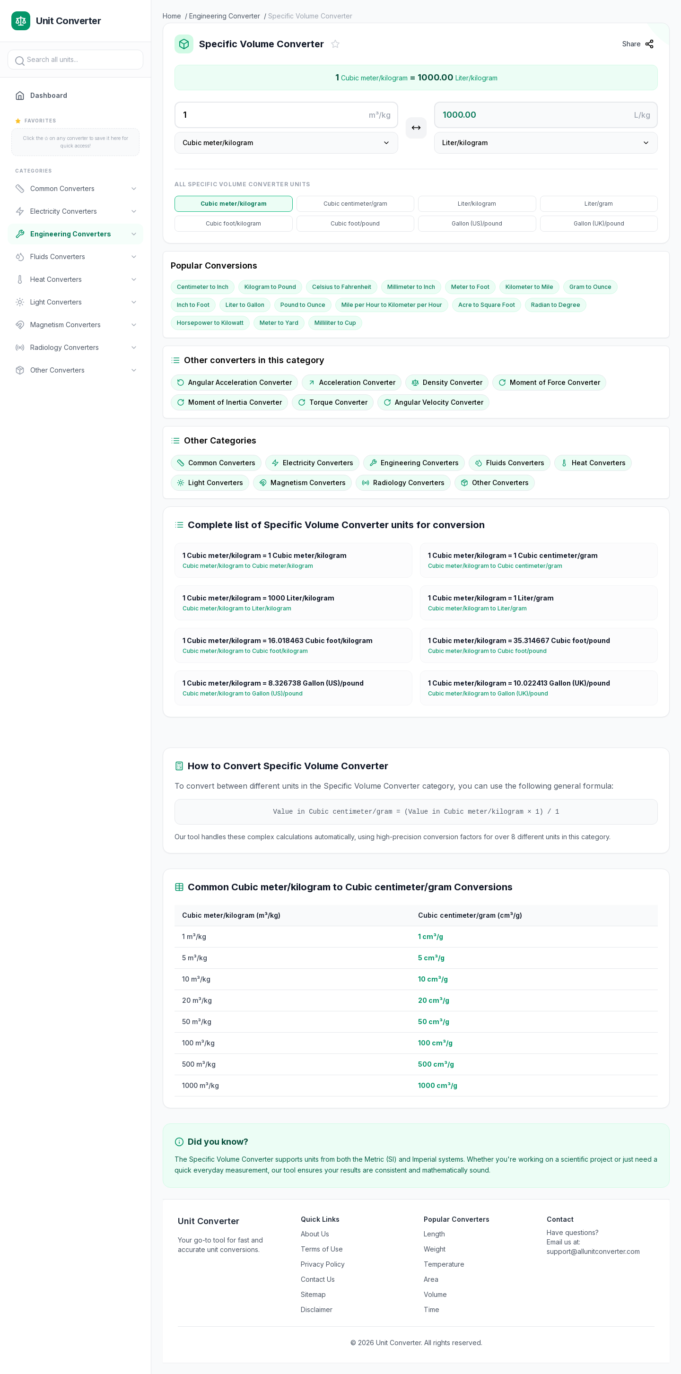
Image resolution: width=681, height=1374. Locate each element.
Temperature (444, 1264)
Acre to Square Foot (486, 304)
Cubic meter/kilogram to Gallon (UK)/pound (492, 693)
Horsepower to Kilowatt (210, 322)
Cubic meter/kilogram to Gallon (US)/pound (246, 693)
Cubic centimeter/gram (355, 203)
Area (431, 1279)
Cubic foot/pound (355, 223)
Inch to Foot (193, 304)
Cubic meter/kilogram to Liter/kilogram (241, 608)
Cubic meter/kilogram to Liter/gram (481, 608)
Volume (435, 1294)
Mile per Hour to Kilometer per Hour (391, 304)
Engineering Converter (224, 16)
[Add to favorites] (335, 44)
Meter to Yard (279, 322)
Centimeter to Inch (202, 286)
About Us (315, 1234)
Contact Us (318, 1279)
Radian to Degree (555, 304)
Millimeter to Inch (411, 286)
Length (434, 1234)
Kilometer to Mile (529, 286)
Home (172, 16)
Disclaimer (316, 1309)
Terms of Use (322, 1249)
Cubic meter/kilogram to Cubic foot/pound (491, 651)
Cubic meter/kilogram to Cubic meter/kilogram (252, 566)
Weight (434, 1249)
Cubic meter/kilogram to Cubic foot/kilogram (249, 651)
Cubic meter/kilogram (234, 203)
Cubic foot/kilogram (233, 223)
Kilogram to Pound (270, 286)
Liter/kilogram (477, 203)
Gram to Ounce (590, 286)
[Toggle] (133, 188)
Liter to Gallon (245, 304)
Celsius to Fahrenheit (341, 286)
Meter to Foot (470, 286)
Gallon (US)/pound (477, 223)
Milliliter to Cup (335, 322)
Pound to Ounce (302, 304)
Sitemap (313, 1294)
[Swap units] (416, 127)
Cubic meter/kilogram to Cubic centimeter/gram (499, 566)
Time (431, 1309)
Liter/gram (599, 203)
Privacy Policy (323, 1264)
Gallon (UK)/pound (599, 223)
